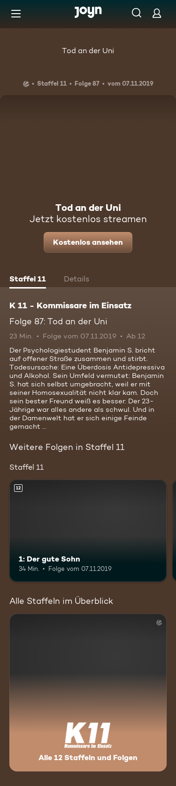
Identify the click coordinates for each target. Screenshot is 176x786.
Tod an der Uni (88, 50)
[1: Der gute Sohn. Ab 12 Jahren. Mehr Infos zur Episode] (88, 531)
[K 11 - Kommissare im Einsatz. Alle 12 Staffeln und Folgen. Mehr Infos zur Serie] (88, 692)
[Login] (156, 13)
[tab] (28, 280)
